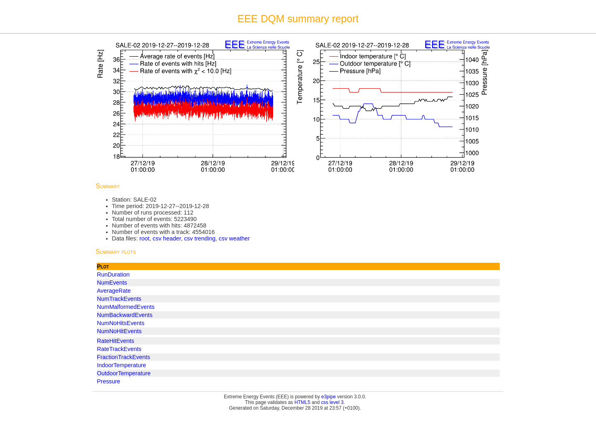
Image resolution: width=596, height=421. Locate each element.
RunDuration (113, 274)
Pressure (109, 381)
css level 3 (332, 402)
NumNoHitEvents (119, 331)
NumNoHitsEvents (121, 323)
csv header (167, 238)
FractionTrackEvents (123, 357)
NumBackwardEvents (125, 315)
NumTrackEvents (119, 299)
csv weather (234, 238)
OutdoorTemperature (124, 373)
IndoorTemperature (121, 365)
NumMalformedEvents (126, 307)
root (144, 238)
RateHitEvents (115, 341)
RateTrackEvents (119, 349)
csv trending (200, 238)
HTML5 (302, 402)
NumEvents (112, 282)
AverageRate (114, 290)
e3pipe (328, 397)
